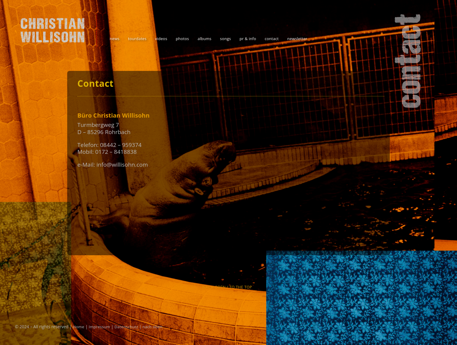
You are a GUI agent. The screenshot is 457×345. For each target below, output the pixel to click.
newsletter (297, 38)
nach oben (152, 326)
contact (272, 38)
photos (182, 38)
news (114, 38)
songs (225, 38)
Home (78, 326)
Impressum (99, 326)
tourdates (137, 38)
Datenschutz (126, 326)
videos (161, 38)
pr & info (248, 38)
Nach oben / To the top (227, 287)
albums (204, 38)
